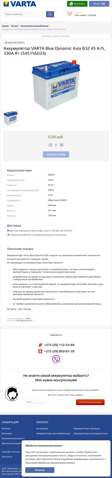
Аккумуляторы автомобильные (34, 26)
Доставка (7, 433)
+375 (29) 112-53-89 (59, 344)
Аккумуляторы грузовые (87, 428)
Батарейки (42, 428)
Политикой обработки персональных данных (50, 462)
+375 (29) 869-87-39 (59, 351)
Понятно (40, 470)
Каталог (14, 26)
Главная (5, 26)
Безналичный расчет (13, 438)
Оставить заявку (56, 154)
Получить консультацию (90, 402)
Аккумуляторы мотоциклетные (90, 433)
